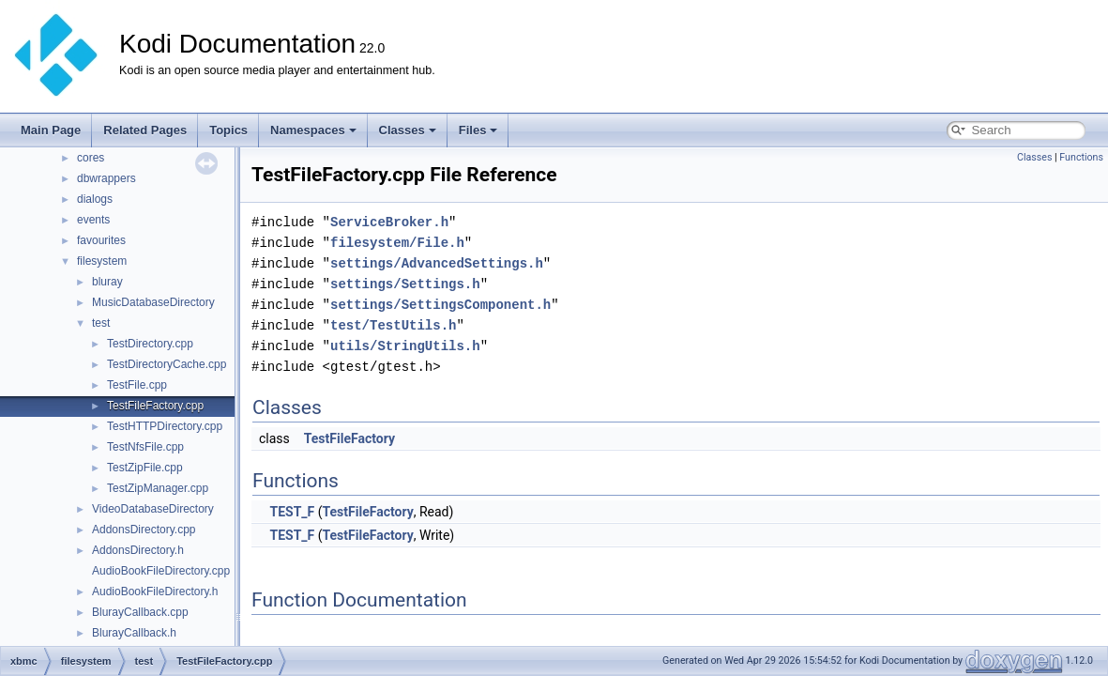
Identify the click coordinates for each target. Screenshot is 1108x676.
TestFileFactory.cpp (155, 405)
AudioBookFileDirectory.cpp (161, 570)
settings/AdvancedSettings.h (436, 263)
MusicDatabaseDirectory (153, 302)
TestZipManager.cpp (157, 488)
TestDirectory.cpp (150, 343)
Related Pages (145, 130)
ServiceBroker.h (389, 222)
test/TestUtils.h (393, 325)
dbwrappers (106, 178)
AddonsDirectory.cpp (144, 529)
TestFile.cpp (137, 385)
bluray (107, 281)
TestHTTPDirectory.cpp (164, 426)
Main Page (51, 130)
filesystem (102, 261)
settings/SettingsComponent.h (440, 305)
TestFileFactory (349, 438)
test (101, 323)
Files (478, 130)
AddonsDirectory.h (138, 550)
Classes (407, 130)
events (93, 219)
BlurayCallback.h (134, 632)
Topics (228, 130)
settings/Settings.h (405, 284)
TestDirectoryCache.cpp (166, 364)
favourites (101, 240)
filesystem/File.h (397, 243)
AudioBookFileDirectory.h (155, 591)
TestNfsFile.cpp (145, 446)
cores (90, 157)
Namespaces (313, 130)
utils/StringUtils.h (405, 346)
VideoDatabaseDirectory (153, 508)
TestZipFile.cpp (145, 467)
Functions (1081, 157)
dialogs (95, 199)
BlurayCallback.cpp (140, 612)
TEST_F (291, 511)
